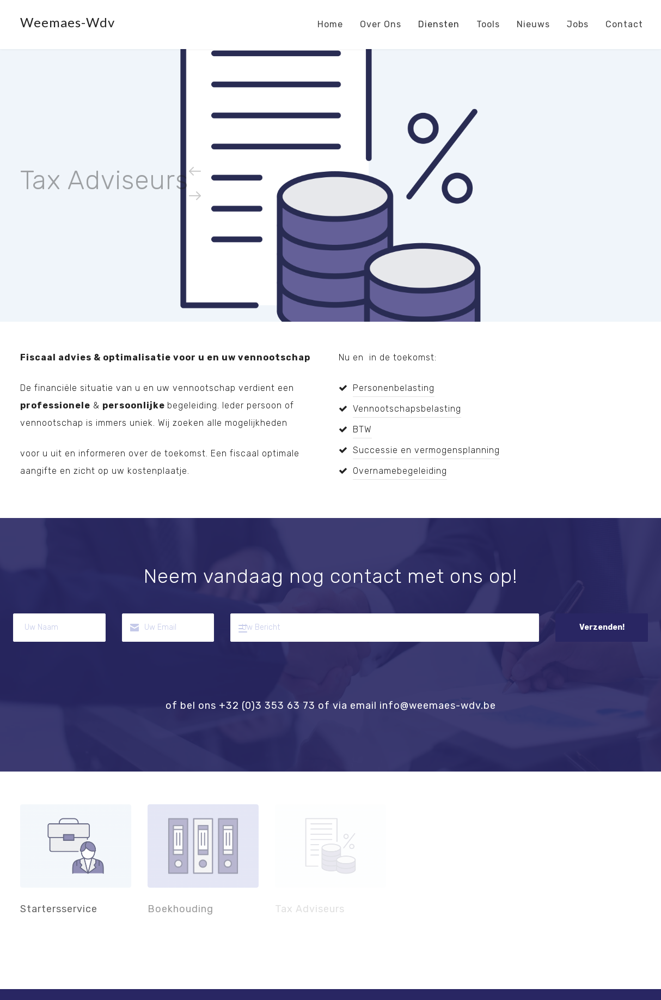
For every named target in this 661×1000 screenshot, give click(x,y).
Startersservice (75, 846)
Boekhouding (203, 846)
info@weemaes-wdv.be (438, 706)
